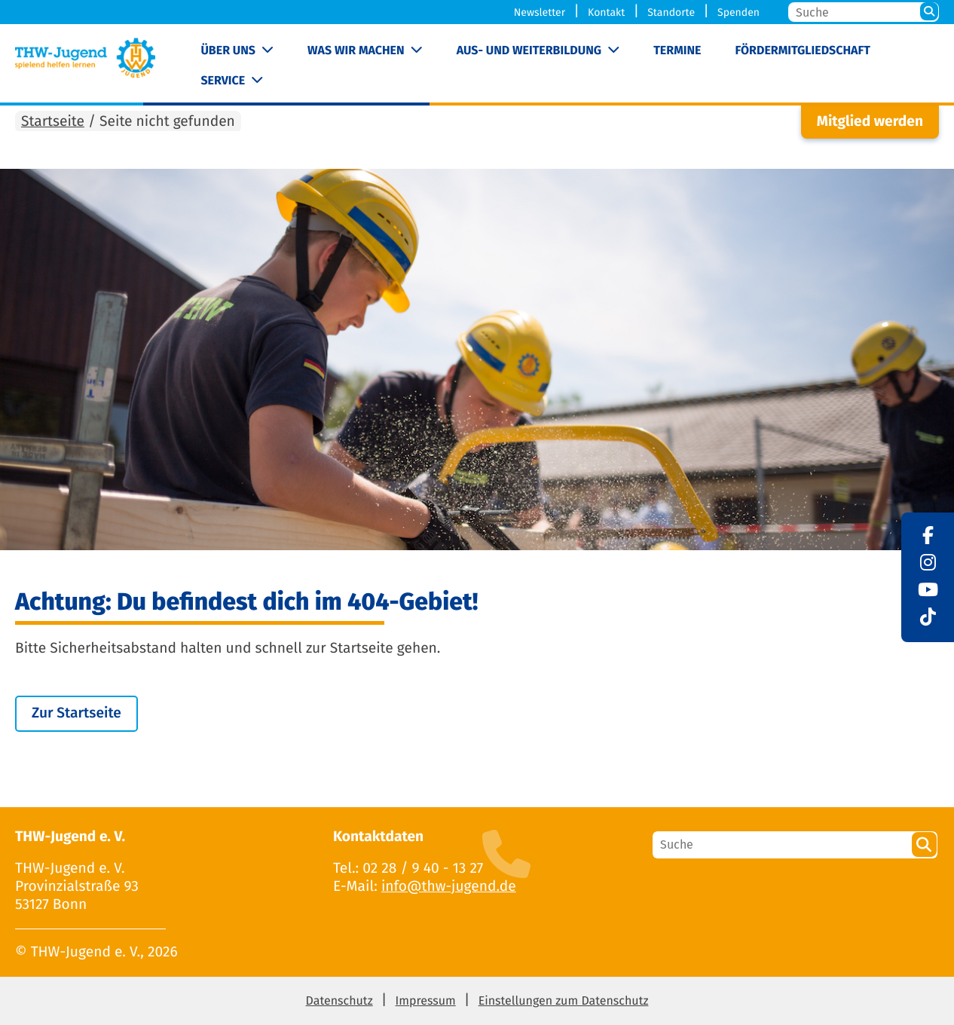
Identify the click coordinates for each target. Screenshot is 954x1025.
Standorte (671, 12)
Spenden (738, 12)
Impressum (426, 1001)
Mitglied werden (870, 121)
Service (222, 81)
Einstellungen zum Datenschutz (564, 1001)
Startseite (52, 121)
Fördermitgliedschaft (802, 51)
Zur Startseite (76, 713)
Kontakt (606, 12)
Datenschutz (339, 1001)
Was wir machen (356, 51)
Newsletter (539, 12)
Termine (677, 51)
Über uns (227, 51)
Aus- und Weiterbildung (529, 51)
